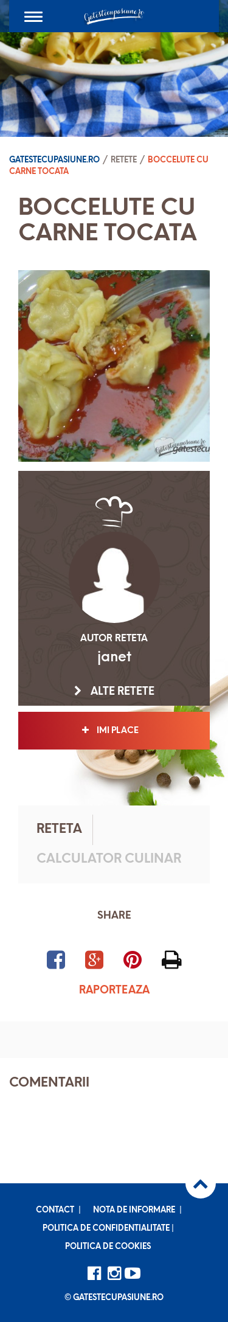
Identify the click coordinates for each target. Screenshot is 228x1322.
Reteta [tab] (59, 829)
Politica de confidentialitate (106, 1229)
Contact (55, 1210)
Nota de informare (134, 1210)
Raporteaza (114, 991)
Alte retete (114, 691)
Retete (124, 160)
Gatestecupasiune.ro (54, 160)
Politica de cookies (108, 1247)
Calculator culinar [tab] (108, 859)
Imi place (114, 731)
